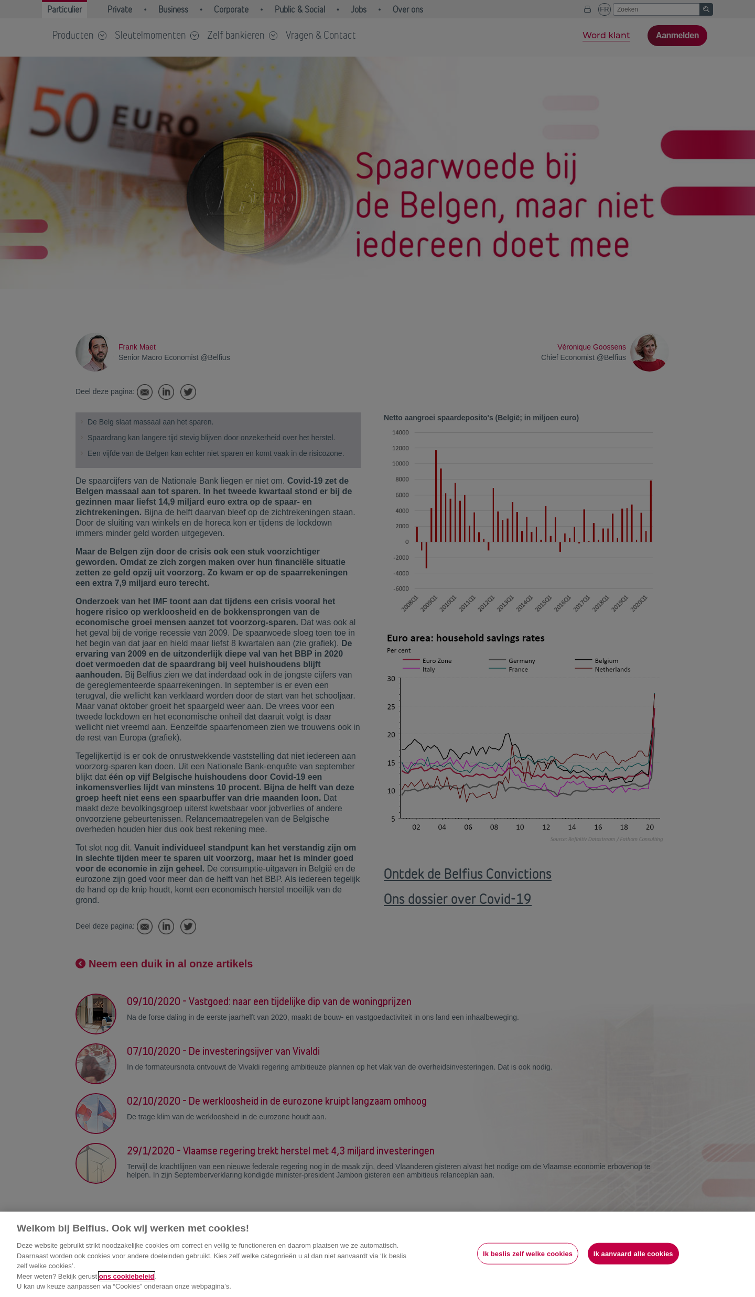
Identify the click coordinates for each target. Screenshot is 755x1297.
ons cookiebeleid (126, 1276)
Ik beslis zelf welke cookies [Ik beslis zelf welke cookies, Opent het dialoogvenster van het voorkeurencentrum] (528, 1253)
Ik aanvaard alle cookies (633, 1253)
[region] (377, 1254)
